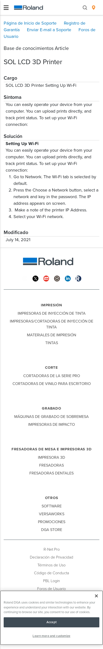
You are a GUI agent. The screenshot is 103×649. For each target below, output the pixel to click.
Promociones (51, 521)
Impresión (51, 305)
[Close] (96, 595)
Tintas (51, 342)
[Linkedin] (68, 278)
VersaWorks (51, 514)
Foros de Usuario (51, 588)
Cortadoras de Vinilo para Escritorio (51, 383)
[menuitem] (93, 7)
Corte (51, 367)
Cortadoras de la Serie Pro (51, 375)
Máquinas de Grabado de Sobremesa (51, 416)
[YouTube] (46, 278)
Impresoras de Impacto (51, 424)
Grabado (51, 408)
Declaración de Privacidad (51, 557)
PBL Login (51, 580)
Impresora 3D (51, 457)
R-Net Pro (52, 549)
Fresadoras (51, 465)
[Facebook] (25, 278)
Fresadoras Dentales (51, 473)
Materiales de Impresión (51, 335)
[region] (51, 617)
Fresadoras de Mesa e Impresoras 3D (51, 449)
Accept (51, 622)
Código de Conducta (51, 573)
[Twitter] (35, 278)
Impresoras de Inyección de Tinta (52, 313)
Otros (51, 498)
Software (52, 506)
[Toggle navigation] (6, 7)
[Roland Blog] (78, 278)
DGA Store (51, 529)
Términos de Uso (51, 565)
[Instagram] (57, 278)
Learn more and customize (51, 636)
